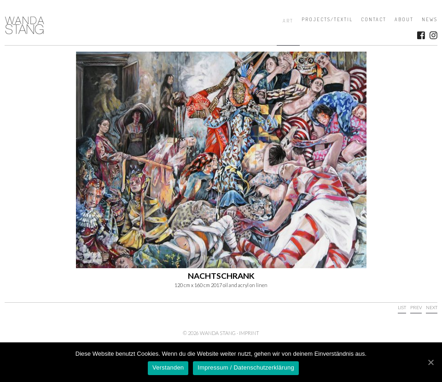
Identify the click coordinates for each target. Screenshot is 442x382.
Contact (373, 19)
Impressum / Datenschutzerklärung (246, 367)
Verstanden (168, 367)
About (404, 19)
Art (288, 21)
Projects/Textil (327, 19)
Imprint (249, 333)
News (429, 19)
